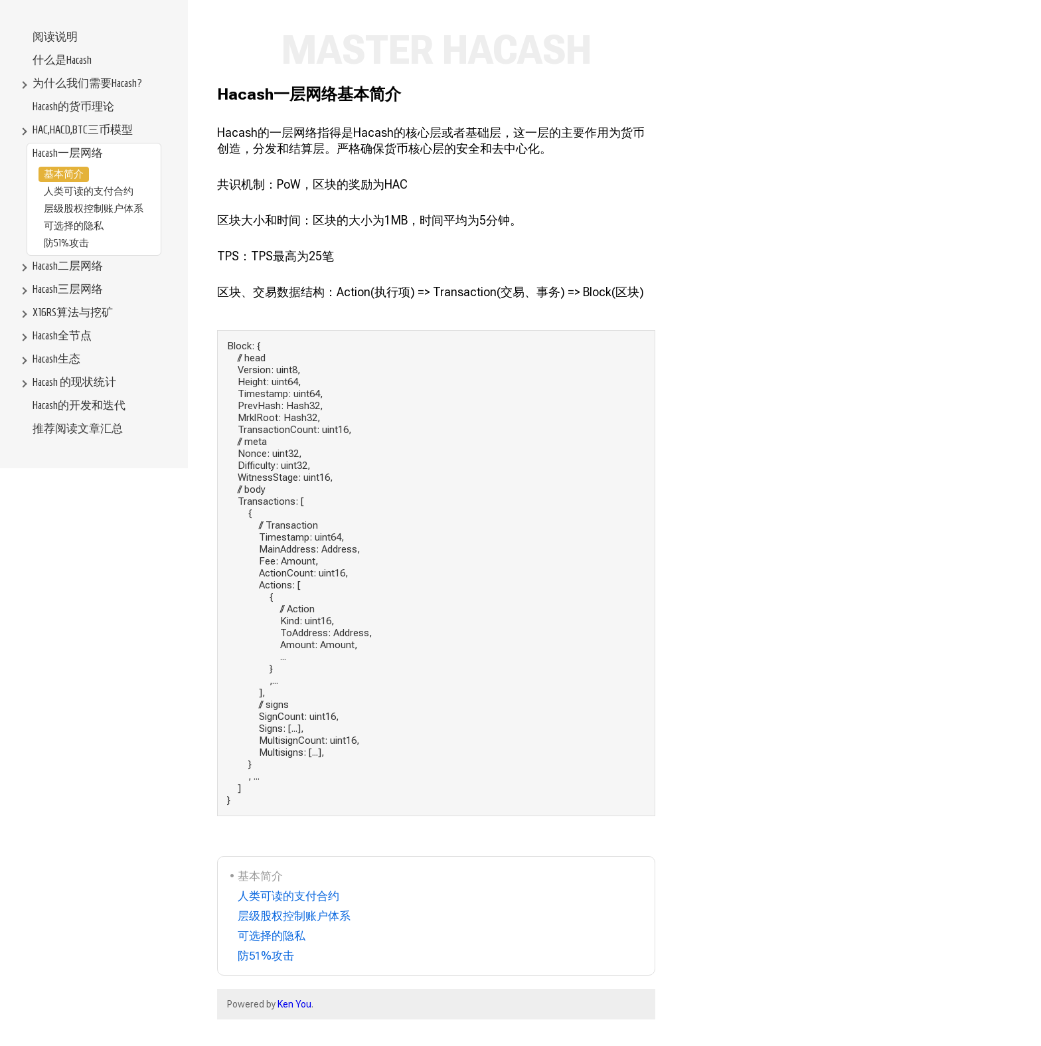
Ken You (294, 1004)
